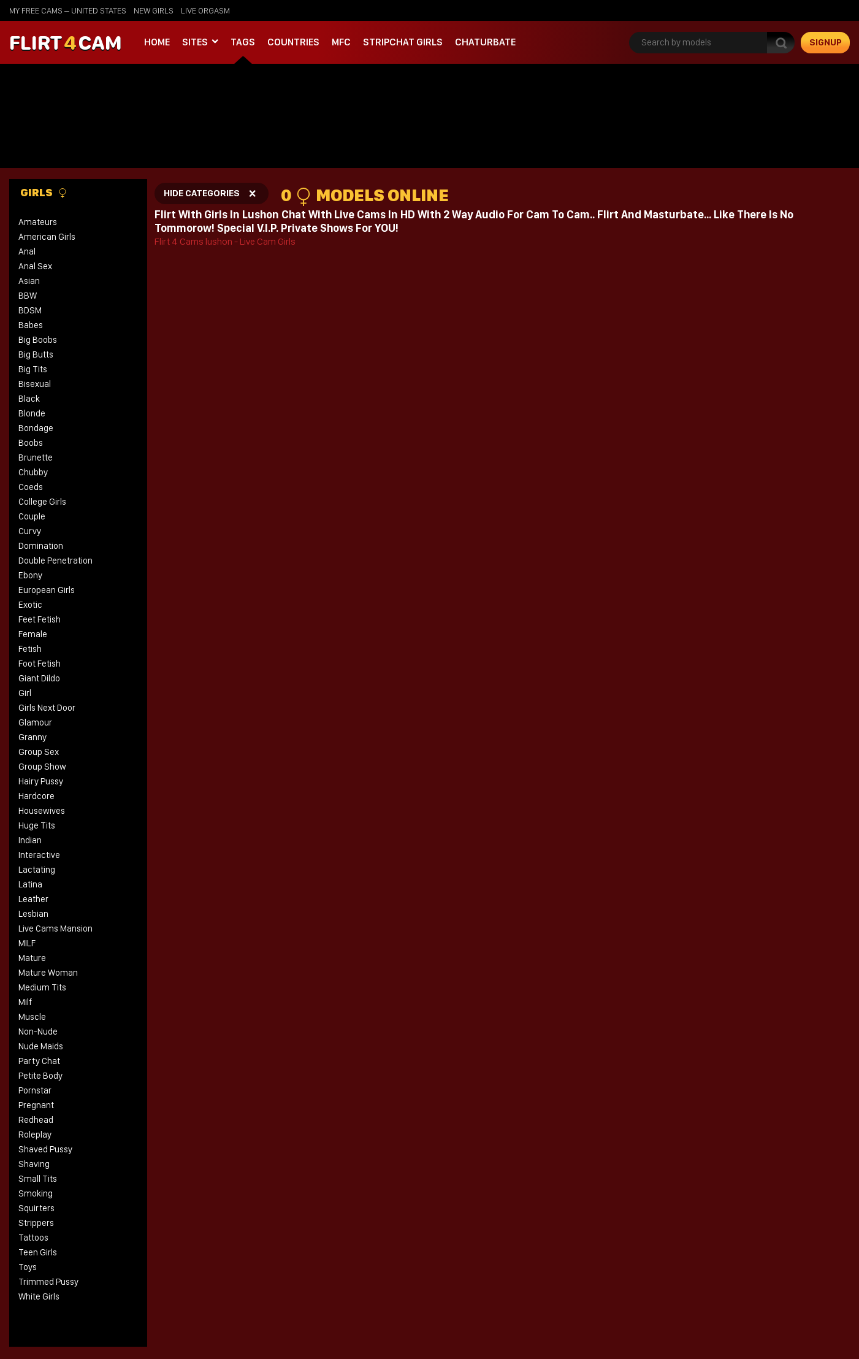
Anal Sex (35, 266)
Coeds (30, 486)
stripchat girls (403, 42)
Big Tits (32, 369)
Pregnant (36, 1105)
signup (825, 42)
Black (29, 398)
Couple (31, 516)
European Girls (46, 589)
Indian (30, 840)
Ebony (30, 575)
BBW (27, 295)
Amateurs (37, 222)
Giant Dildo (39, 678)
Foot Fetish (39, 663)
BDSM (30, 310)
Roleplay (35, 1134)
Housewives (41, 810)
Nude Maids (40, 1046)
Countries (293, 42)
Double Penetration (55, 560)
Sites (195, 42)
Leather (33, 899)
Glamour (35, 722)
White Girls (38, 1296)
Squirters (36, 1208)
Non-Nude (38, 1031)
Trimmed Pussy (48, 1281)
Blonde (31, 413)
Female (32, 634)
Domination (40, 545)
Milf (25, 1002)
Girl (24, 693)
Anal (27, 251)
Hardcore (36, 796)
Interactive (39, 854)
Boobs (30, 442)
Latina (30, 884)
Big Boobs (37, 339)
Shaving (34, 1164)
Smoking (35, 1193)
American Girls (46, 236)
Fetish (30, 648)
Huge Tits (36, 825)
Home (157, 42)
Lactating (36, 869)
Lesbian (33, 913)
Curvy (29, 531)
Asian (29, 280)
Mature (32, 957)
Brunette (35, 457)
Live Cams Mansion (55, 928)
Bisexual (34, 383)
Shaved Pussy (45, 1149)
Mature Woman (48, 972)
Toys (27, 1267)
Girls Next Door (46, 707)
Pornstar (35, 1090)
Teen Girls (37, 1252)
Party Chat (39, 1060)
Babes (30, 325)
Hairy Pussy (40, 781)
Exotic (30, 604)
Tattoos (33, 1237)
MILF (27, 943)
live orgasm (205, 10)
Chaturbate (485, 42)
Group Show (42, 766)
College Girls (42, 501)
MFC (341, 42)
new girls (154, 10)
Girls (43, 192)
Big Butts (35, 354)
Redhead (35, 1119)
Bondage (35, 428)
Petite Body (40, 1075)
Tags (243, 42)
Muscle (32, 1016)
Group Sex (38, 751)
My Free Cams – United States (67, 10)
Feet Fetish (39, 619)
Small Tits (37, 1178)
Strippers (36, 1222)
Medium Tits (42, 987)
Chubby (33, 472)
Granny (32, 737)
